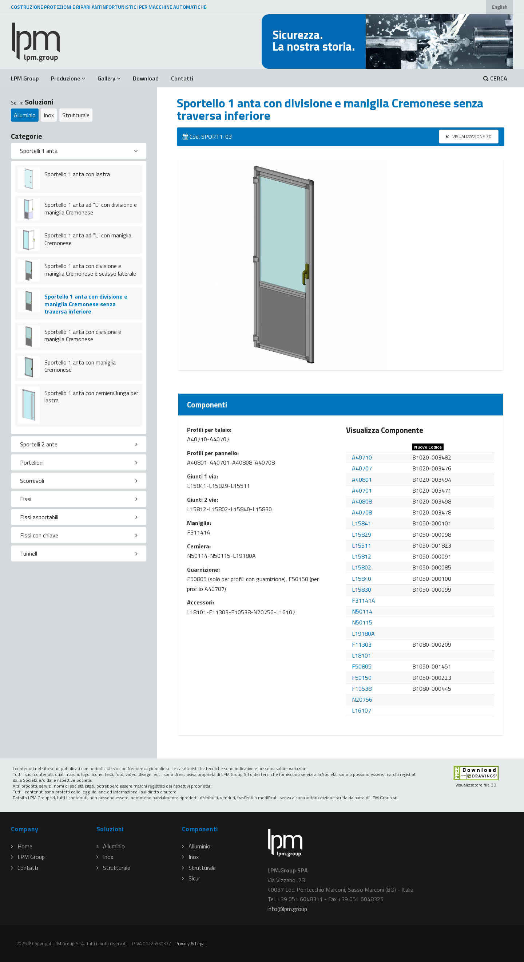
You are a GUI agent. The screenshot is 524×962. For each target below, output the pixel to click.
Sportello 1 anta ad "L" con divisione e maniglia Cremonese (90, 208)
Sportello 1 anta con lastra (77, 174)
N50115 (362, 622)
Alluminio (25, 115)
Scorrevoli (32, 480)
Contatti (182, 78)
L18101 (361, 655)
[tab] (78, 151)
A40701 (362, 490)
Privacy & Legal (190, 943)
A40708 (362, 512)
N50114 (362, 611)
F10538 (362, 688)
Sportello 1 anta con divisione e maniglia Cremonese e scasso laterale (90, 269)
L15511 (361, 545)
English (499, 7)
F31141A (363, 600)
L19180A (363, 633)
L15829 (361, 534)
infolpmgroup (287, 908)
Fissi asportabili (39, 517)
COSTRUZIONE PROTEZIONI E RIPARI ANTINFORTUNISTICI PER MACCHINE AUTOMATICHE (108, 7)
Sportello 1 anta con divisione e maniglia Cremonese (82, 335)
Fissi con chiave (39, 535)
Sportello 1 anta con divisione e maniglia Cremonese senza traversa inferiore (85, 304)
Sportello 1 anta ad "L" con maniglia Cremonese (87, 239)
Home (21, 846)
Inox (49, 115)
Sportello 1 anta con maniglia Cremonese (80, 366)
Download (146, 78)
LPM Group (25, 78)
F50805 (362, 666)
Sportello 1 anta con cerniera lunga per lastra (91, 397)
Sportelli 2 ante (38, 444)
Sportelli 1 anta (38, 150)
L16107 (361, 710)
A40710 (362, 457)
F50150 (362, 677)
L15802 (361, 567)
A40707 (362, 468)
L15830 (361, 589)
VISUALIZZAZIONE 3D (469, 136)
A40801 (362, 479)
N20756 (362, 699)
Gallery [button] (109, 78)
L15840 (361, 578)
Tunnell (28, 553)
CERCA (495, 78)
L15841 (361, 523)
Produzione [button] (68, 78)
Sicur (191, 878)
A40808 (362, 501)
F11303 (362, 644)
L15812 (361, 556)
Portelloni (32, 462)
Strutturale (76, 115)
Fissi (25, 498)
